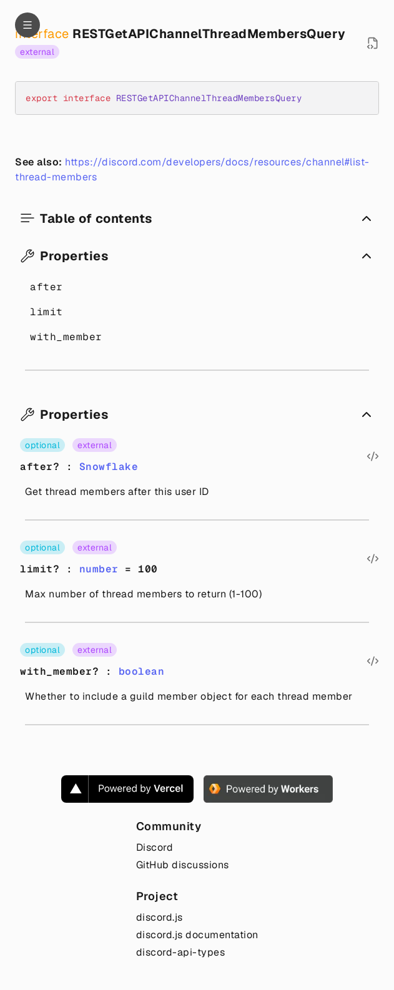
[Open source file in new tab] (373, 43)
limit (46, 311)
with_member (66, 336)
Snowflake (109, 466)
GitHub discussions (182, 864)
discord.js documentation (197, 934)
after (46, 286)
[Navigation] (27, 24)
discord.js (159, 917)
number (99, 569)
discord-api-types (180, 952)
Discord (155, 847)
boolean (142, 671)
